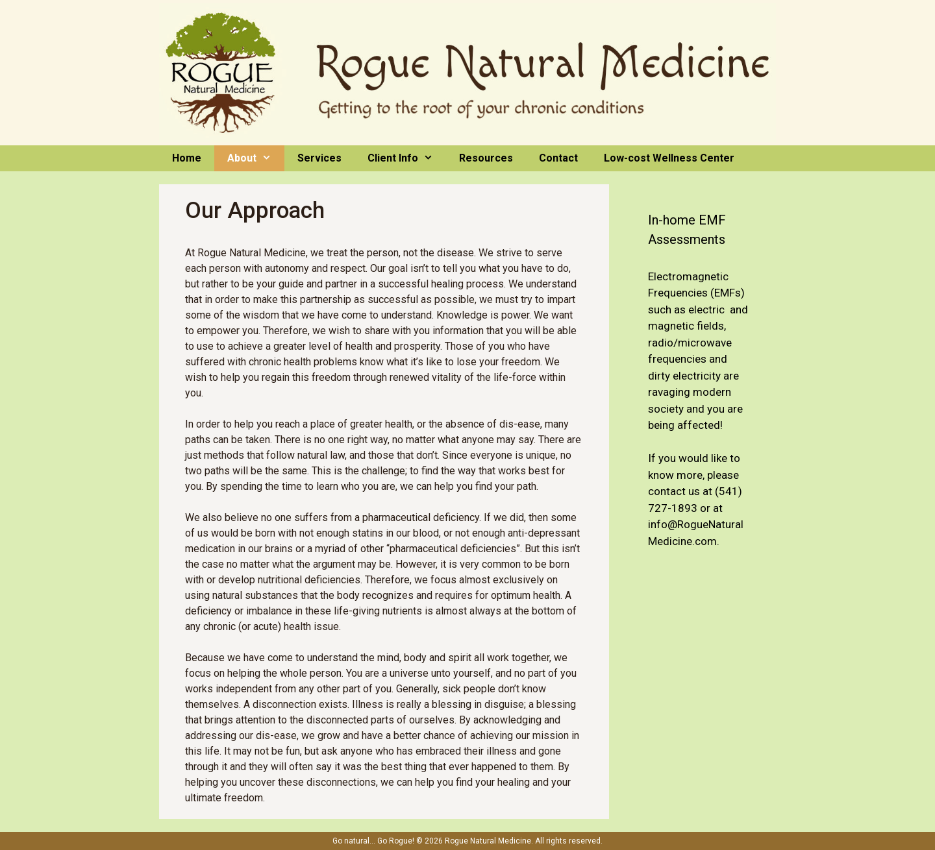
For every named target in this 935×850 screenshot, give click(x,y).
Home (186, 158)
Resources (486, 158)
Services (319, 158)
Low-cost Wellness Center (669, 158)
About (255, 158)
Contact (558, 158)
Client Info (407, 158)
